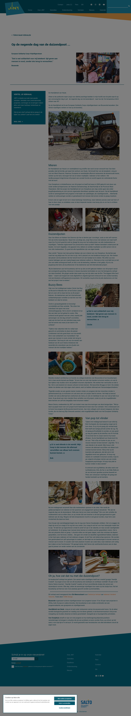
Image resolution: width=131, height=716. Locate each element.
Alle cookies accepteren (64, 698)
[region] (40, 703)
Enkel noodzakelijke (64, 703)
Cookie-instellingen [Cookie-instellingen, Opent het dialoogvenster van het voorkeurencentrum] (64, 708)
